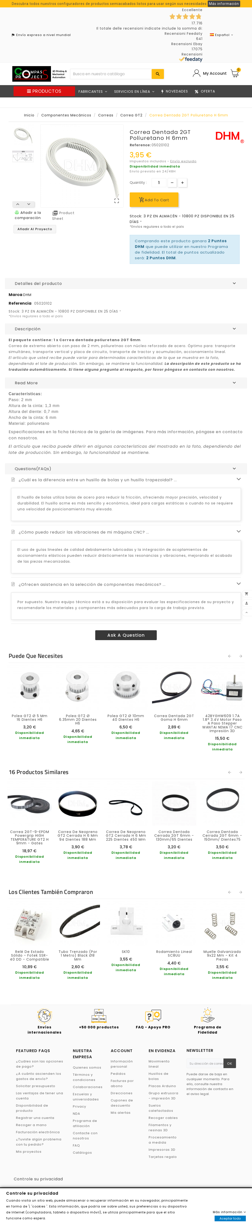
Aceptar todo (230, 1218)
